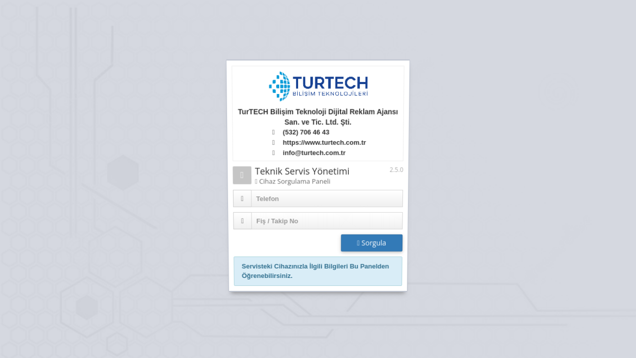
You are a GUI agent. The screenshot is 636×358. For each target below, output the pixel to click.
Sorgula (371, 244)
